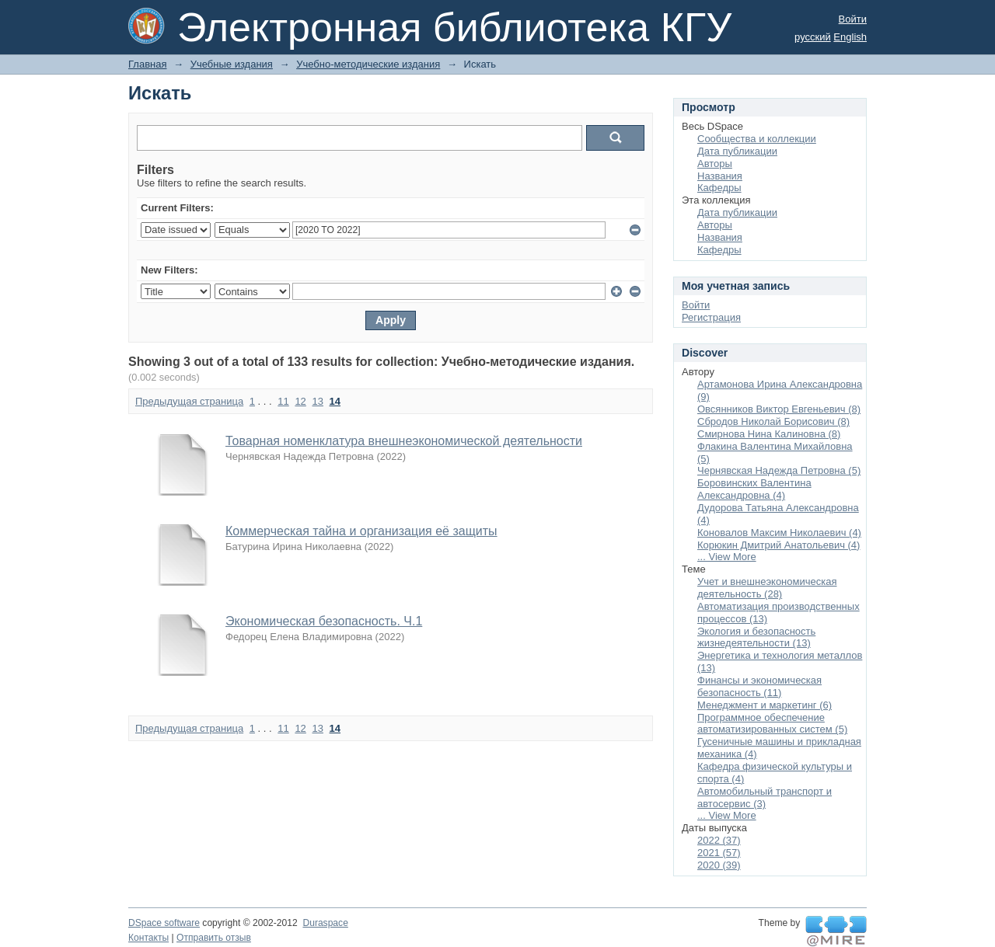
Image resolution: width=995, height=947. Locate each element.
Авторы (714, 163)
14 (335, 401)
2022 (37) (719, 840)
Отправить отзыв (213, 937)
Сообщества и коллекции (756, 138)
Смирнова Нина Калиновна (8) (768, 434)
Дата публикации (737, 151)
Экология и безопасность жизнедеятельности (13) (756, 637)
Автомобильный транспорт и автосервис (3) (764, 797)
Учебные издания (231, 64)
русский (812, 37)
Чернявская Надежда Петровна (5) (779, 470)
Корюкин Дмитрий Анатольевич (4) (778, 545)
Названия (719, 176)
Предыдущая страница (189, 401)
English (850, 37)
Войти (853, 19)
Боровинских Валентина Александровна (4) (754, 489)
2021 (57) (719, 852)
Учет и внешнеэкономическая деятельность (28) (766, 588)
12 (300, 401)
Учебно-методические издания (368, 64)
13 (317, 401)
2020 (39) (719, 865)
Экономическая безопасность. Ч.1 (323, 621)
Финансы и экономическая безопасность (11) (759, 686)
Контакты (148, 937)
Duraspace (324, 922)
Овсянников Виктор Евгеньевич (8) (779, 409)
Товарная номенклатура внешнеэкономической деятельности (403, 440)
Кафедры (719, 187)
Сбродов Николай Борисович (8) (773, 421)
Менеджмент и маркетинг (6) (764, 705)
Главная (147, 64)
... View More (726, 556)
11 (283, 401)
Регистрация (711, 317)
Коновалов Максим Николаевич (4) (779, 532)
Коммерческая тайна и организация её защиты (361, 531)
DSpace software (164, 922)
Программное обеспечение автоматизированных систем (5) (772, 724)
